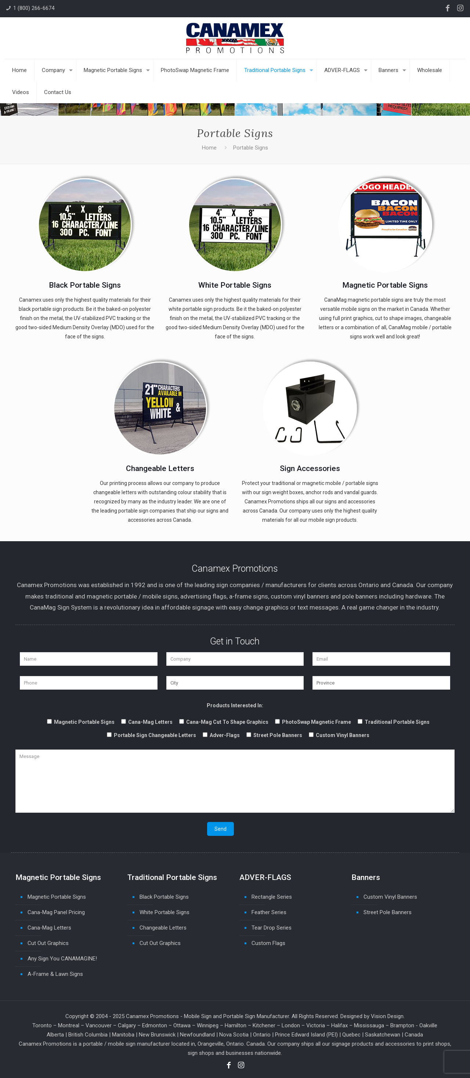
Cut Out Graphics (48, 943)
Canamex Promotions (152, 1016)
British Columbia (88, 1034)
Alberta (55, 1034)
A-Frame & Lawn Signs (55, 974)
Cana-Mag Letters (49, 927)
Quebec (351, 1034)
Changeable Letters (163, 927)
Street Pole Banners (388, 912)
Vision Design (387, 1016)
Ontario (262, 1034)
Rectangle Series (272, 897)
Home (209, 147)
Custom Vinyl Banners (390, 897)
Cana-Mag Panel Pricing (56, 912)
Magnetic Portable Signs (57, 897)
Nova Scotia (234, 1034)
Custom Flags (268, 943)
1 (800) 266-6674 (33, 8)
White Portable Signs (164, 912)
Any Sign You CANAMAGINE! (62, 958)
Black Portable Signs (164, 897)
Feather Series (269, 912)
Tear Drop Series (272, 927)
